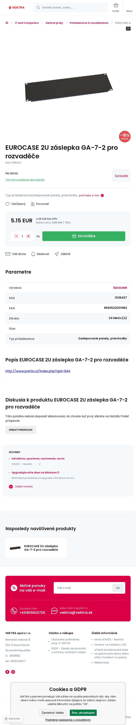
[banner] (17, 8)
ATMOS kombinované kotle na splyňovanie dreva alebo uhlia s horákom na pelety (111, 653)
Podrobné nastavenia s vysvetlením (68, 719)
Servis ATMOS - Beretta (108, 639)
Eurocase (121, 176)
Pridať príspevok (20, 430)
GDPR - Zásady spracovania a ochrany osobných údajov (68, 650)
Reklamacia (101, 662)
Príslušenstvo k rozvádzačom (89, 23)
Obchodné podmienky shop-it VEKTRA (65, 641)
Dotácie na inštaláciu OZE (110, 644)
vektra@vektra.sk (76, 612)
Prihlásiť (117, 588)
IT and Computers (27, 23)
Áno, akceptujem (83, 712)
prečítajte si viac (89, 195)
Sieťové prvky (54, 23)
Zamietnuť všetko (53, 712)
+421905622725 (32, 612)
